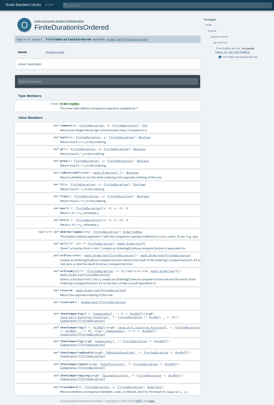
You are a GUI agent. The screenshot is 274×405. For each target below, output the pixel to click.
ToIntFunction (111, 364)
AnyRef (135, 313)
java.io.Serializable (232, 51)
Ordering (114, 39)
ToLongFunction (114, 375)
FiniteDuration (75, 21)
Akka (151, 401)
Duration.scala (55, 52)
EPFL (138, 401)
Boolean (145, 137)
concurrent (48, 21)
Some (150, 387)
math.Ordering (104, 172)
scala (37, 21)
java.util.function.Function (83, 317)
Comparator (90, 302)
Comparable (102, 313)
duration (61, 21)
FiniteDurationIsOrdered (239, 57)
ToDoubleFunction (119, 352)
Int (144, 125)
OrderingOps (132, 231)
